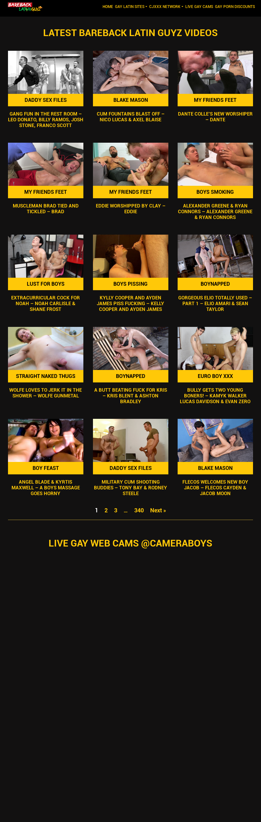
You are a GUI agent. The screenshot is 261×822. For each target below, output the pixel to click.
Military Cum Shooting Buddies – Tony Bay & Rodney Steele (130, 487)
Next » (158, 510)
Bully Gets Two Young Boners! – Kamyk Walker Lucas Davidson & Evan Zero (215, 395)
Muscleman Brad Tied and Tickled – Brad (46, 209)
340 (139, 510)
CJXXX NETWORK (164, 6)
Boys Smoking (215, 192)
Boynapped (215, 284)
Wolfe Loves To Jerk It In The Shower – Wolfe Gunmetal (45, 393)
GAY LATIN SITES (129, 6)
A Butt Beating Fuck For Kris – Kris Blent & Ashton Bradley (130, 395)
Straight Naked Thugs (45, 376)
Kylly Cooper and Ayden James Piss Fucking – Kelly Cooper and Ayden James (130, 304)
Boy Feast (46, 468)
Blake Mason (130, 100)
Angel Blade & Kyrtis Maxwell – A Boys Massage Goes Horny (46, 487)
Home (108, 6)
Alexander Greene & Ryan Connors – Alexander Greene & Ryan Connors (215, 211)
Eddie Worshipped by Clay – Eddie (130, 209)
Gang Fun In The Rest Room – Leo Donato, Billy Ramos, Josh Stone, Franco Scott (45, 119)
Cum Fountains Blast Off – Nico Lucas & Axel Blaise (130, 117)
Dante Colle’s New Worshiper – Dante (215, 117)
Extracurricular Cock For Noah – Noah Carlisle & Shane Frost (45, 304)
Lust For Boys (46, 284)
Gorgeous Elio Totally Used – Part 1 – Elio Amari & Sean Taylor (215, 304)
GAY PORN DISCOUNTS (235, 6)
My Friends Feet (215, 100)
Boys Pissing (130, 284)
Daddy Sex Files (46, 100)
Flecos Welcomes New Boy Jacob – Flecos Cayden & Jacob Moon (215, 487)
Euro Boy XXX (215, 376)
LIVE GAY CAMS (199, 6)
